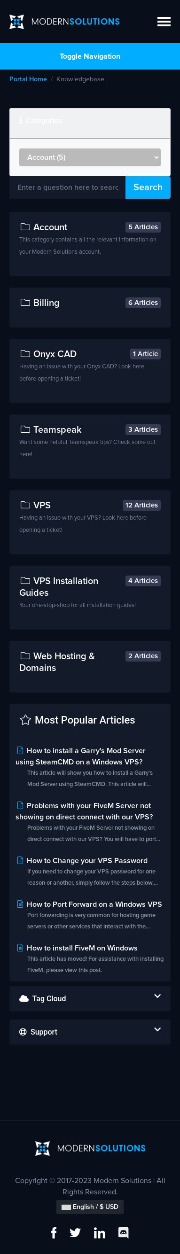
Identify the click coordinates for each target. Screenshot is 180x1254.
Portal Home (28, 79)
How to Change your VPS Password (90, 873)
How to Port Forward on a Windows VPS (90, 916)
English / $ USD (90, 1207)
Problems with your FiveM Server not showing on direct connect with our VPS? (90, 823)
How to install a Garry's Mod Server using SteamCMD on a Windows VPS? (90, 768)
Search (148, 187)
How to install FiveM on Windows (90, 960)
